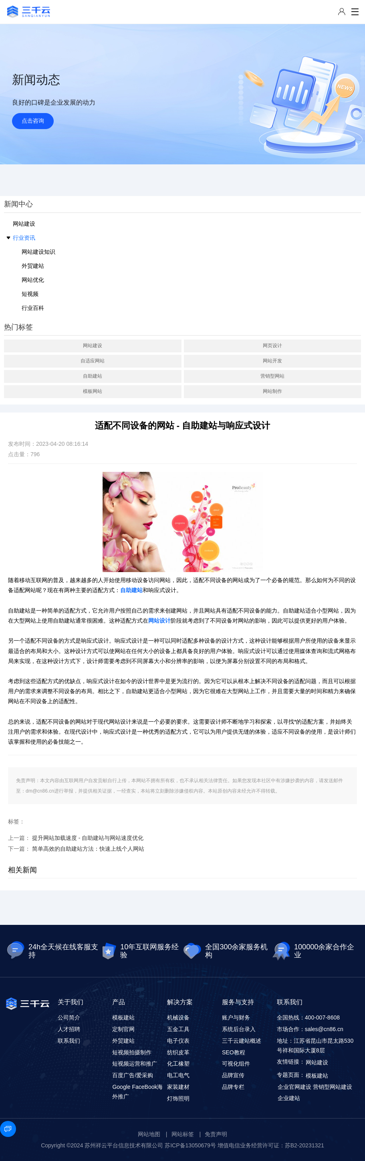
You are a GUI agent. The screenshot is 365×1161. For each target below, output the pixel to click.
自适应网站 (93, 361)
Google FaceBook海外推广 (137, 1092)
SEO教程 (233, 1052)
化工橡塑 (178, 1063)
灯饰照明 (178, 1098)
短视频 (30, 294)
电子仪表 (178, 1041)
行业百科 (33, 308)
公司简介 (69, 1017)
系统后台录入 (239, 1029)
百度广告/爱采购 (132, 1075)
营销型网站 (272, 376)
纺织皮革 (178, 1052)
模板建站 (123, 1017)
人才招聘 (69, 1029)
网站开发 (272, 361)
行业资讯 (24, 238)
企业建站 (289, 1098)
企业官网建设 (294, 1087)
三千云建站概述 (241, 1041)
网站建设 (24, 223)
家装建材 (178, 1087)
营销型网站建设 (332, 1087)
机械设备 (178, 1017)
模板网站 (92, 391)
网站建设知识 (38, 252)
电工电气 (178, 1075)
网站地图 (149, 1134)
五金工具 (178, 1029)
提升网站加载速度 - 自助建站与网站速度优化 (87, 838)
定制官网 (123, 1029)
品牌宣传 (233, 1075)
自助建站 (92, 376)
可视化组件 (236, 1063)
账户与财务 (236, 1017)
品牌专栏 (233, 1087)
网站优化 (33, 280)
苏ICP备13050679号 (190, 1145)
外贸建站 (33, 266)
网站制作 (272, 391)
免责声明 (216, 1134)
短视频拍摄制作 (131, 1052)
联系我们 (69, 1041)
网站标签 (182, 1134)
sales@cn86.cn (324, 1029)
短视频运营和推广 (134, 1063)
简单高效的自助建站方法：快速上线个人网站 (88, 848)
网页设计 (272, 345)
